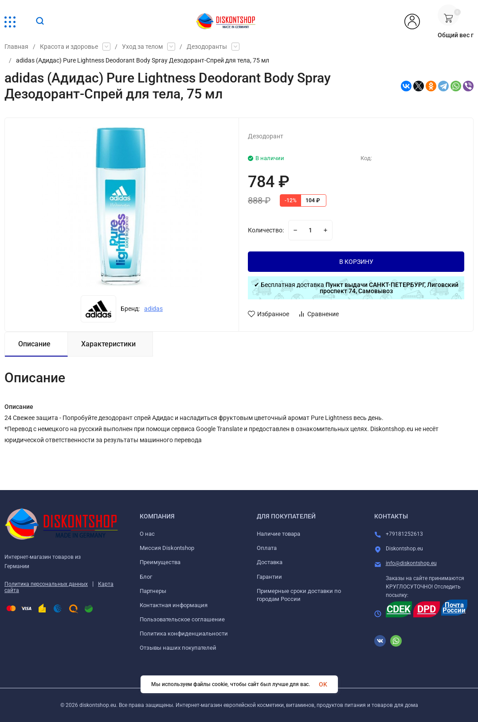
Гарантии (269, 576)
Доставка (269, 562)
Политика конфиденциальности (184, 633)
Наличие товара (278, 533)
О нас (147, 533)
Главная (16, 46)
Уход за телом (142, 46)
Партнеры (153, 591)
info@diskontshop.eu (411, 563)
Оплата (267, 548)
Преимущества (160, 562)
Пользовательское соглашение (182, 619)
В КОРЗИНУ (356, 261)
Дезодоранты (207, 46)
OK (323, 684)
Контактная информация (174, 605)
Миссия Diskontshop (167, 548)
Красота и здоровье (69, 46)
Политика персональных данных (46, 584)
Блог (146, 576)
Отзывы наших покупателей (178, 647)
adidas (153, 309)
